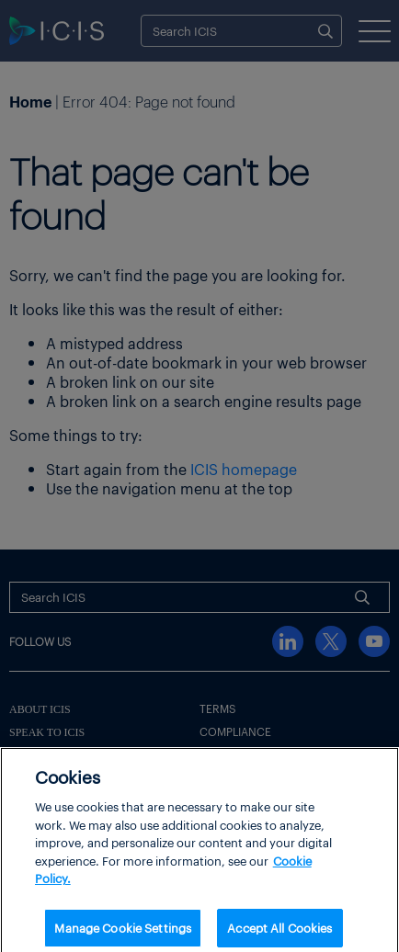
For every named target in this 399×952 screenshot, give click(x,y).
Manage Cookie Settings (122, 932)
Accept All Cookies (279, 932)
